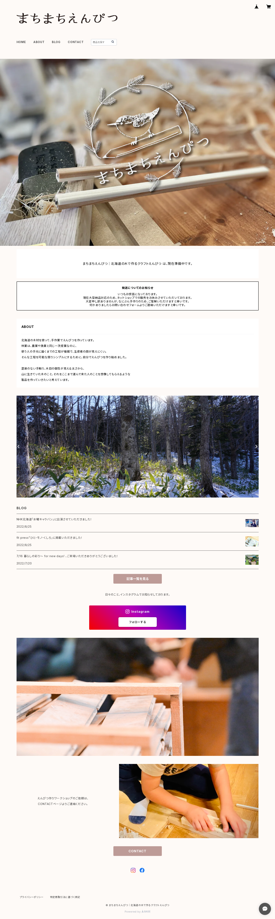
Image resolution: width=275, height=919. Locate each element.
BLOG (56, 42)
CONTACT (76, 42)
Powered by (138, 911)
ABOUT (39, 42)
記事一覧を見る (138, 579)
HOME (21, 42)
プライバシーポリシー (32, 897)
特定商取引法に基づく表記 (65, 897)
